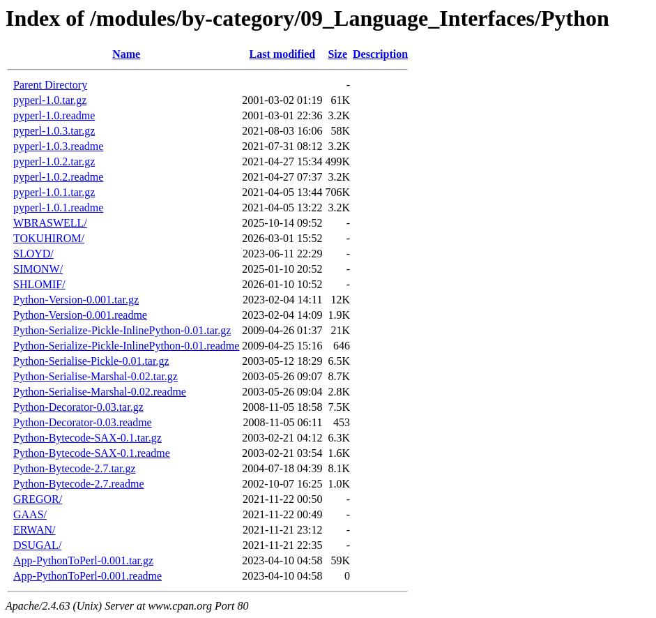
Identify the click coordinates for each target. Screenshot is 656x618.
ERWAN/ (34, 530)
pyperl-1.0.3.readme (58, 146)
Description (380, 54)
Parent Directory (50, 85)
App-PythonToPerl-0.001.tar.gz (83, 560)
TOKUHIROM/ (48, 238)
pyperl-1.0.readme (54, 115)
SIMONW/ (38, 269)
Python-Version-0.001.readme (80, 315)
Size (337, 54)
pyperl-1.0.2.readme (58, 177)
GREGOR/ (37, 499)
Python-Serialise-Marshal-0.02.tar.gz (95, 376)
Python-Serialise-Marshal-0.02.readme (99, 392)
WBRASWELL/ (50, 223)
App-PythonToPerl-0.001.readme (87, 576)
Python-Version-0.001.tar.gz (76, 300)
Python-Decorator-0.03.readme (82, 422)
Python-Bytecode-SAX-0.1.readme (91, 453)
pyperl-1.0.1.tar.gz (54, 192)
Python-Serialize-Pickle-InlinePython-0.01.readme (126, 346)
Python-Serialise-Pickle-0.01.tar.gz (91, 361)
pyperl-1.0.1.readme (58, 207)
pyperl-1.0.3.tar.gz (54, 131)
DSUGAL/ (37, 545)
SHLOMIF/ (39, 284)
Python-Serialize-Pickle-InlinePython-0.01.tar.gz (122, 330)
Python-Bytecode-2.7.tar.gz (74, 468)
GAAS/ (30, 514)
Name (126, 54)
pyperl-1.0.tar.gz (49, 100)
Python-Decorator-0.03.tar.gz (78, 407)
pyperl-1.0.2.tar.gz (54, 161)
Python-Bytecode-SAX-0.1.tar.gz (87, 438)
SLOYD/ (33, 253)
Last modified (283, 54)
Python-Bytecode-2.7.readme (78, 484)
